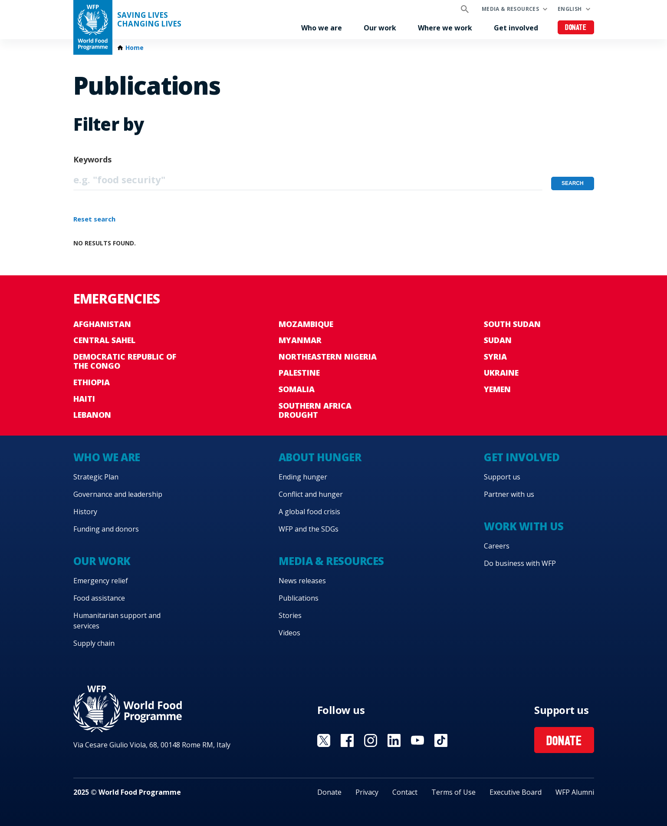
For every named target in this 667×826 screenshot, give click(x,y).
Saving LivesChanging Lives (149, 19)
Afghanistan (102, 324)
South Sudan (512, 324)
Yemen (497, 389)
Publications (299, 598)
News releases (302, 580)
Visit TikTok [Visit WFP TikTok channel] (440, 740)
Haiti (84, 398)
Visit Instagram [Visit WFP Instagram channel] (370, 740)
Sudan (498, 340)
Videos (289, 633)
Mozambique (306, 324)
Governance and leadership (117, 494)
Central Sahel (104, 340)
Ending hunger (303, 477)
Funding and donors (106, 529)
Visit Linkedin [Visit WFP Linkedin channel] (394, 740)
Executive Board (516, 792)
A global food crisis (309, 511)
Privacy (366, 792)
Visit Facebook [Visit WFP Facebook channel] (347, 740)
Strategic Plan (95, 477)
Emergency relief (100, 580)
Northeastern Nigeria (328, 356)
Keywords (92, 159)
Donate (575, 28)
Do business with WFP (520, 563)
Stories (290, 615)
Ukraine (501, 372)
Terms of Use (453, 792)
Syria (495, 356)
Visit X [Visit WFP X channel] (323, 740)
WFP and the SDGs (308, 529)
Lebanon (92, 415)
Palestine (299, 372)
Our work (380, 28)
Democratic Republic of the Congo (124, 361)
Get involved (516, 28)
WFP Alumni (574, 792)
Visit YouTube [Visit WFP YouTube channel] (417, 740)
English (570, 9)
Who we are (321, 28)
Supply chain (94, 643)
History (85, 511)
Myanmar (300, 340)
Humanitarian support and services (117, 621)
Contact (404, 792)
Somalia (297, 389)
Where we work (445, 28)
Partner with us (509, 494)
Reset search (94, 219)
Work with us (523, 526)
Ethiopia (91, 382)
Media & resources (510, 9)
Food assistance (99, 598)
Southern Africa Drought (315, 410)
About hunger (320, 457)
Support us (502, 477)
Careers (496, 546)
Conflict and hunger (311, 494)
